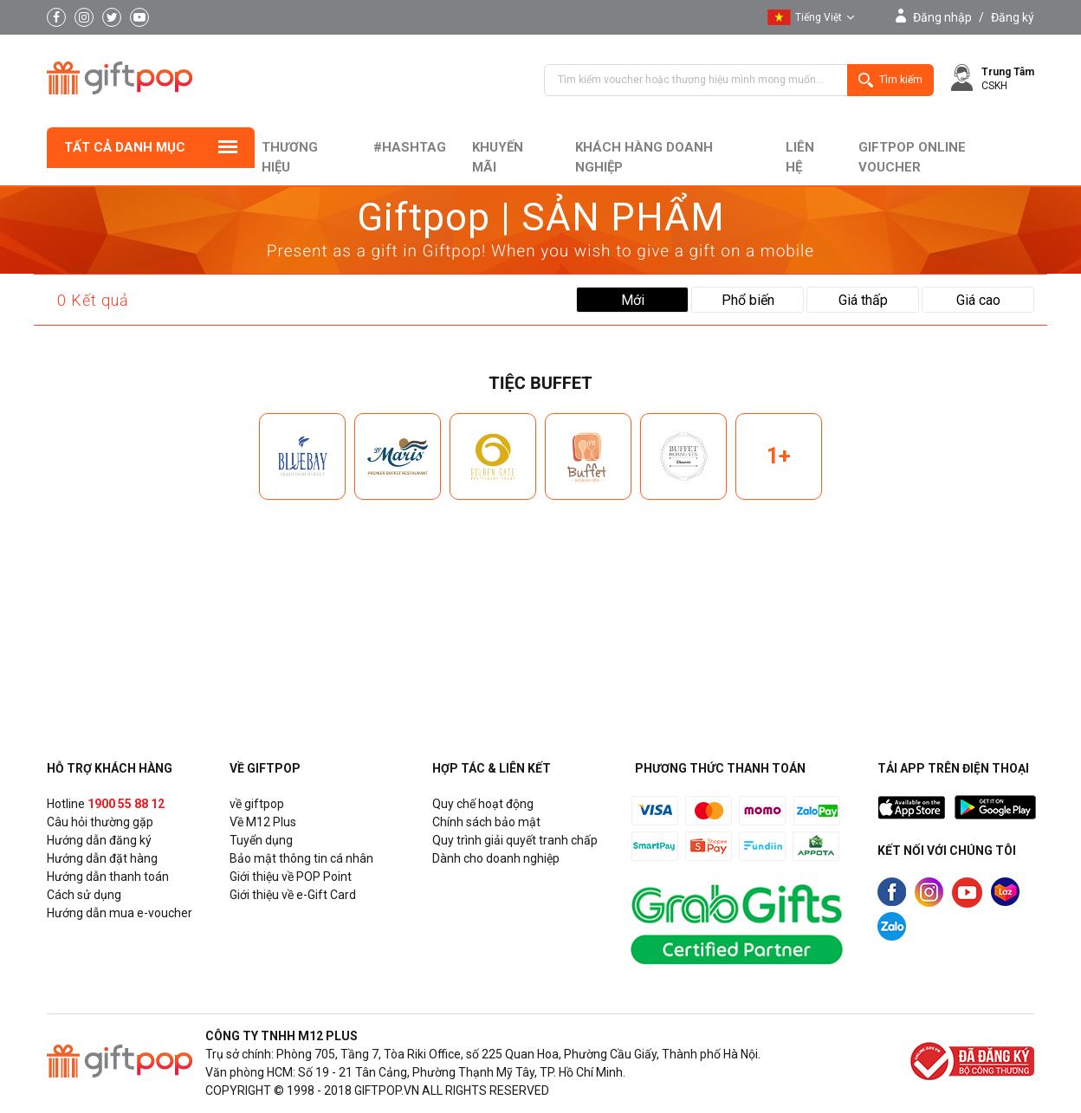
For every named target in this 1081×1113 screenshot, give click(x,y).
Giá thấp (863, 300)
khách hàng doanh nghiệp (644, 157)
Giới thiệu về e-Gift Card (293, 895)
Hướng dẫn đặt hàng (102, 858)
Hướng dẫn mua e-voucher (119, 913)
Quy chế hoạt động (483, 804)
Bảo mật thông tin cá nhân (301, 858)
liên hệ (800, 157)
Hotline (106, 804)
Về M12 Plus (263, 822)
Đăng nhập (942, 17)
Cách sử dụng (84, 895)
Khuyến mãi (497, 157)
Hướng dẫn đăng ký (99, 840)
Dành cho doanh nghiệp (496, 858)
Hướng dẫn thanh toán (108, 876)
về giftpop (257, 804)
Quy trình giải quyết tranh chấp (515, 840)
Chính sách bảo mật (486, 822)
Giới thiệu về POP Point (291, 876)
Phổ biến (748, 300)
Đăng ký (1012, 17)
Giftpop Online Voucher (912, 157)
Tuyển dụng (261, 840)
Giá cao (978, 300)
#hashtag (409, 147)
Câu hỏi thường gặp (100, 822)
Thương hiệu (290, 157)
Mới (632, 300)
